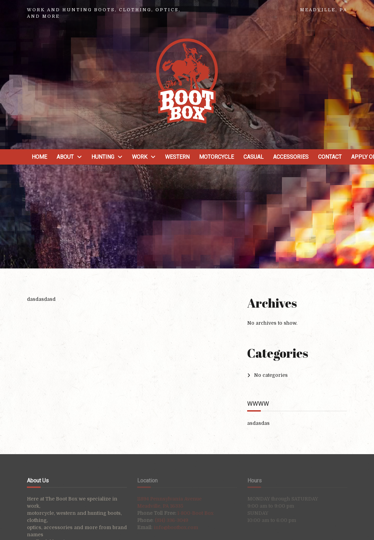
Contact (330, 157)
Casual (253, 157)
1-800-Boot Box (191, 513)
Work (139, 157)
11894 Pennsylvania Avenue (165, 499)
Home (39, 157)
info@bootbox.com (171, 527)
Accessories (291, 157)
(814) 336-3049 (167, 520)
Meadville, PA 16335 (156, 506)
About (65, 157)
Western (177, 157)
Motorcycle (216, 157)
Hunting (102, 157)
